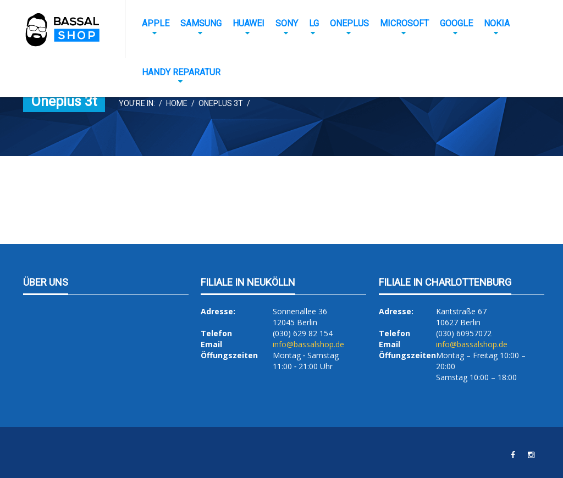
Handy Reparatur (181, 72)
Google (456, 23)
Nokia (497, 23)
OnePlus (349, 23)
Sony (286, 23)
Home (176, 103)
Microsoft (404, 23)
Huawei (248, 23)
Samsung (201, 23)
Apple (155, 23)
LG (314, 23)
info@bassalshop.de (308, 344)
